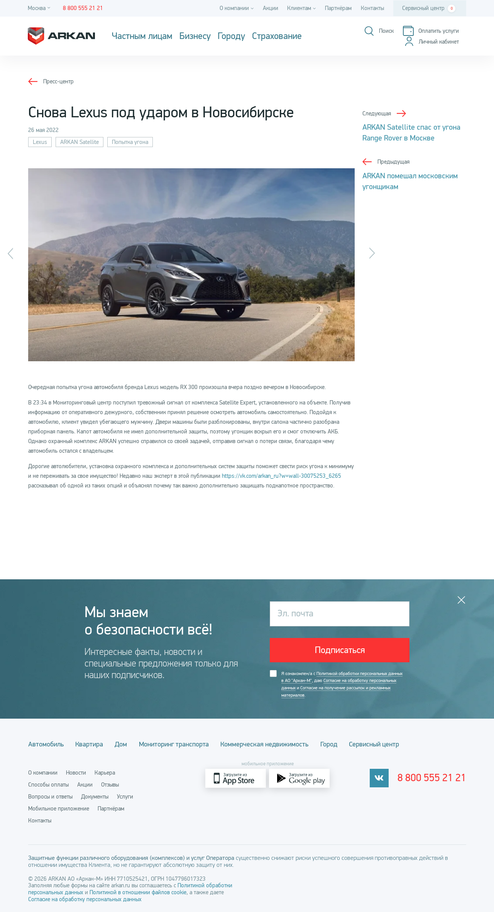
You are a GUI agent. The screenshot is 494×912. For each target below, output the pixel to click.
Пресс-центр (58, 81)
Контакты (372, 8)
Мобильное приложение (58, 808)
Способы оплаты (48, 784)
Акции (270, 8)
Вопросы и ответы (50, 796)
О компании (43, 772)
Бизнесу (195, 36)
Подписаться (340, 650)
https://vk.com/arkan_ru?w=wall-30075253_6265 (281, 475)
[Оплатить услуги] (430, 31)
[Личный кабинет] (431, 42)
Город (337, 744)
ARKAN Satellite (79, 142)
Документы (94, 796)
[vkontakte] (383, 777)
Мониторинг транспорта (179, 744)
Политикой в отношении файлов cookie (138, 891)
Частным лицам (142, 36)
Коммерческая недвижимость (272, 744)
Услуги (125, 796)
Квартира (91, 744)
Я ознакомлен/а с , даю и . (342, 685)
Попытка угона (130, 142)
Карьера (105, 772)
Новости (76, 772)
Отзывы (110, 784)
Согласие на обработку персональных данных (85, 898)
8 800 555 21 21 (434, 778)
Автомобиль (46, 744)
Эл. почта (296, 613)
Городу (231, 36)
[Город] (40, 8)
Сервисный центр (428, 8)
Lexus (40, 142)
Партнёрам (338, 8)
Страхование (277, 36)
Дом (124, 744)
